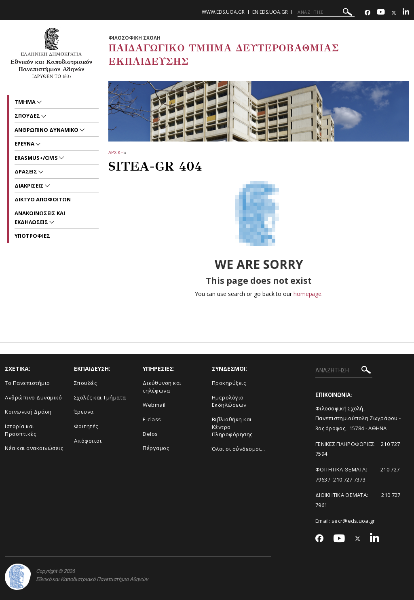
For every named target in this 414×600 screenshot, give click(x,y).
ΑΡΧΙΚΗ (115, 152)
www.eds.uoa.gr (223, 11)
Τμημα (26, 102)
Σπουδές (85, 383)
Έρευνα (84, 411)
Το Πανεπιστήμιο (27, 383)
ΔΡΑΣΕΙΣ (26, 171)
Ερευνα (25, 143)
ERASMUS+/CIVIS (37, 157)
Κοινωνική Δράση (28, 411)
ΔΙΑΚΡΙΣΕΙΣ (30, 185)
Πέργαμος (156, 448)
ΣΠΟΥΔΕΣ (28, 115)
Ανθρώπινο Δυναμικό (33, 397)
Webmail (154, 404)
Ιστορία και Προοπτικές (20, 430)
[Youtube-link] (381, 12)
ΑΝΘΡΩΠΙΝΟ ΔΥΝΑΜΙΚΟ (47, 129)
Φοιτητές (86, 426)
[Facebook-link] (367, 12)
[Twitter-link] (393, 12)
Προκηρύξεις (229, 383)
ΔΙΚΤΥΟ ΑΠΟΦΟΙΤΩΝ (43, 199)
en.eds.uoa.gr (270, 11)
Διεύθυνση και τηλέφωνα (162, 386)
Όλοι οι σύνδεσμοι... (238, 448)
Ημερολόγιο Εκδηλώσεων (229, 401)
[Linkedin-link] (406, 12)
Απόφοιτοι (88, 440)
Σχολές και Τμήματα (100, 397)
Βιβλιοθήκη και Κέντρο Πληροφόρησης (232, 427)
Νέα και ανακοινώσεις (34, 448)
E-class (152, 419)
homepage (307, 294)
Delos (150, 433)
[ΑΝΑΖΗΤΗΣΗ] (326, 12)
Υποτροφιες (32, 235)
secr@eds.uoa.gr (353, 520)
